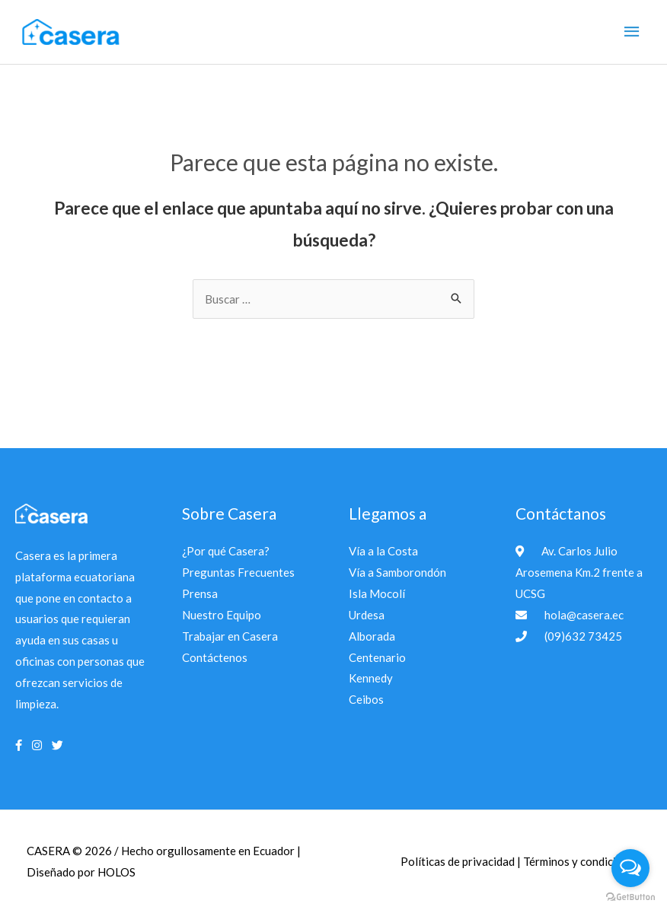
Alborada (372, 636)
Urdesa (367, 615)
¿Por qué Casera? (226, 551)
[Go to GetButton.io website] (630, 897)
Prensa (200, 593)
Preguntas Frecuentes (238, 572)
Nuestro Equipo (221, 615)
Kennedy (371, 678)
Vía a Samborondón (397, 572)
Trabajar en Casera (230, 636)
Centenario (377, 657)
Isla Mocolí (377, 593)
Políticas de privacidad (459, 861)
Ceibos (366, 699)
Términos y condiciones (581, 861)
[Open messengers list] (630, 868)
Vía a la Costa (383, 551)
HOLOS (116, 872)
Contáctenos (214, 657)
